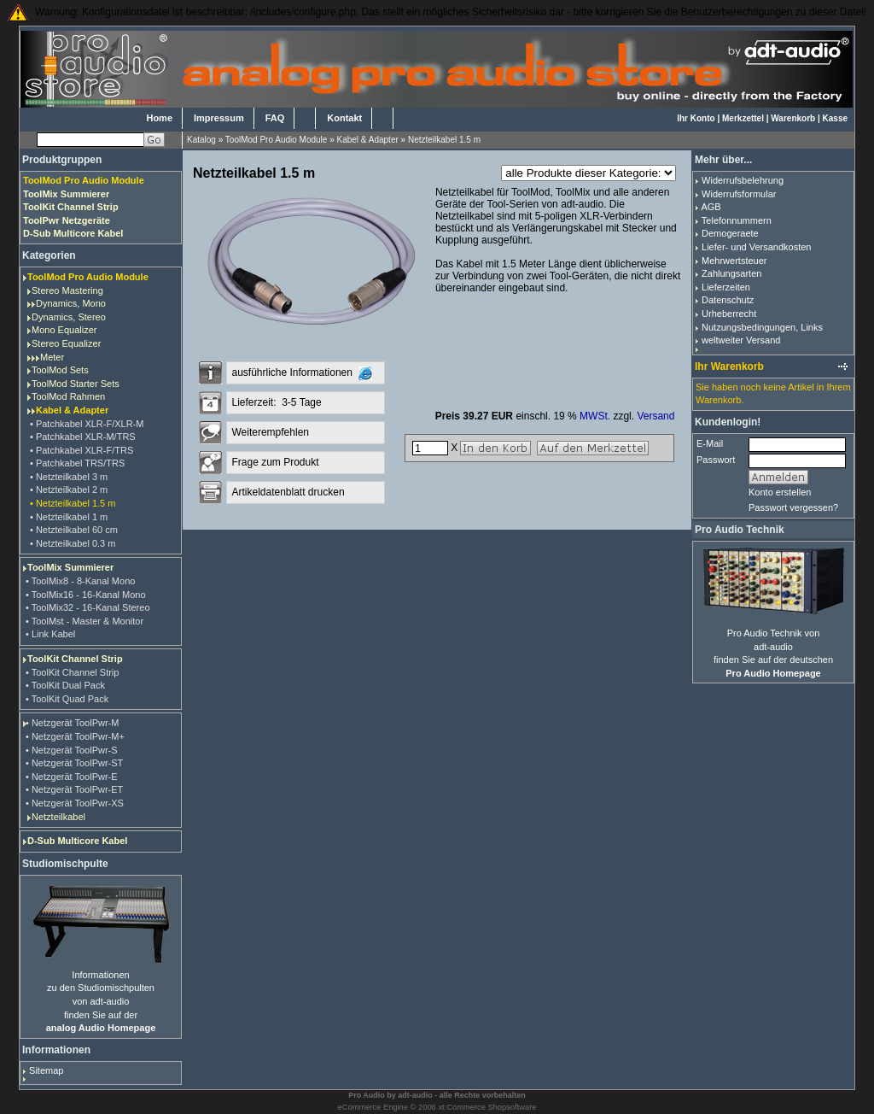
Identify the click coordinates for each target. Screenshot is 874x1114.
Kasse (835, 118)
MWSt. (595, 416)
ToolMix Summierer (70, 567)
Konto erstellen (780, 492)
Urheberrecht (729, 313)
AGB (710, 207)
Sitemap (46, 1070)
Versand (655, 416)
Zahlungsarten (731, 273)
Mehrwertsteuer (734, 260)
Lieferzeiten (726, 287)
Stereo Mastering (67, 290)
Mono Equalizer (64, 330)
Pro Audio (366, 1095)
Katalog (201, 139)
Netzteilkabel (58, 817)
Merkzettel (743, 118)
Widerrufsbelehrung (743, 180)
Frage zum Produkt (274, 462)
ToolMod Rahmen (68, 396)
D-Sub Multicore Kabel (77, 841)
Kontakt (344, 118)
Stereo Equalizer (66, 343)
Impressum (219, 118)
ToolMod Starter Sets (75, 383)
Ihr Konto (695, 118)
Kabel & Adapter (368, 139)
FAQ (275, 118)
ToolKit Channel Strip (75, 659)
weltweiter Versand (741, 340)
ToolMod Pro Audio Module (276, 139)
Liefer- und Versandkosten (756, 247)
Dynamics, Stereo (69, 317)
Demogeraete (730, 233)
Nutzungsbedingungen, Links (762, 327)
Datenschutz (728, 300)
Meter (52, 357)
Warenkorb (793, 118)
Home (159, 118)
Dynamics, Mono (71, 303)
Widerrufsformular (739, 194)
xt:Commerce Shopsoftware (487, 1107)
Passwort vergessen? (793, 507)
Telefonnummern (737, 220)
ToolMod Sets (60, 370)
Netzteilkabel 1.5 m (444, 139)
